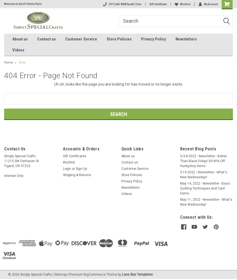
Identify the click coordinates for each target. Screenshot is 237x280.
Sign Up (81, 169)
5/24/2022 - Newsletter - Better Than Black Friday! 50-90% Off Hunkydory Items (203, 161)
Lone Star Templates (137, 274)
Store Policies (119, 39)
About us (20, 39)
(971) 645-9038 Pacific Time (122, 4)
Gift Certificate (158, 4)
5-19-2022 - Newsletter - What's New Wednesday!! (203, 174)
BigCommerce (95, 274)
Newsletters (186, 39)
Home (8, 62)
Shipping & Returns (77, 175)
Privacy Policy (153, 39)
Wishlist (183, 4)
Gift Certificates (74, 156)
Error (22, 62)
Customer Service (81, 39)
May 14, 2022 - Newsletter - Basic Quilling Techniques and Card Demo (205, 188)
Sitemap (60, 274)
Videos (18, 50)
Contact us (46, 39)
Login (67, 169)
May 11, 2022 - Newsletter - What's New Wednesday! (206, 202)
